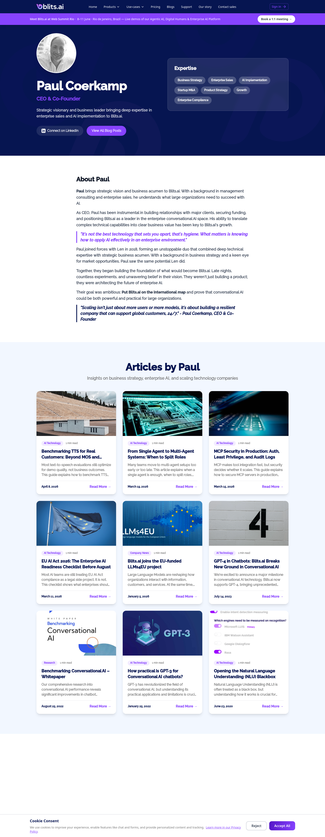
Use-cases (135, 7)
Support (186, 7)
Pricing (155, 7)
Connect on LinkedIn (59, 131)
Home (93, 7)
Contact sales (227, 7)
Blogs (171, 7)
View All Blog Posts (106, 131)
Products (112, 7)
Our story (205, 7)
